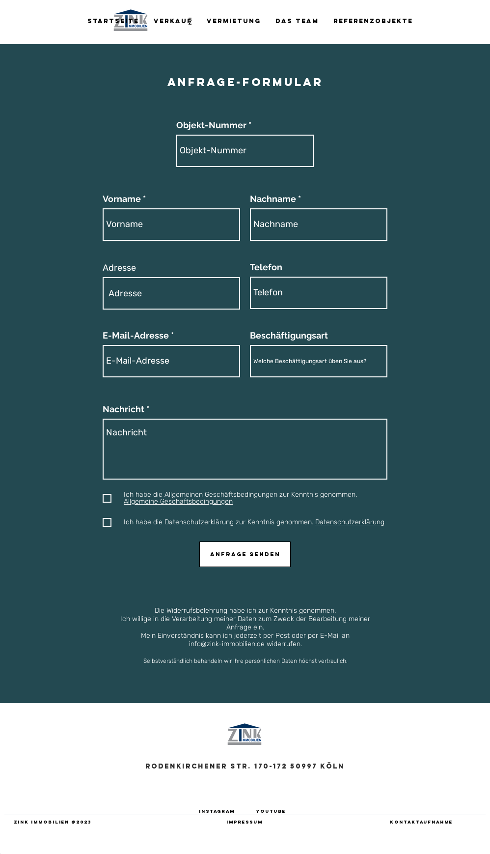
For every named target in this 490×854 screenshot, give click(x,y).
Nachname (273, 199)
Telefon (266, 267)
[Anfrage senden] (245, 554)
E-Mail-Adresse (136, 335)
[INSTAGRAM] (216, 811)
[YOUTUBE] (271, 811)
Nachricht (123, 409)
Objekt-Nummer (211, 125)
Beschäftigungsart (289, 335)
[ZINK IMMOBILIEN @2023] (52, 822)
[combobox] (171, 293)
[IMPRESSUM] (244, 822)
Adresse (119, 267)
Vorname (122, 199)
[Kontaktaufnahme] (421, 822)
